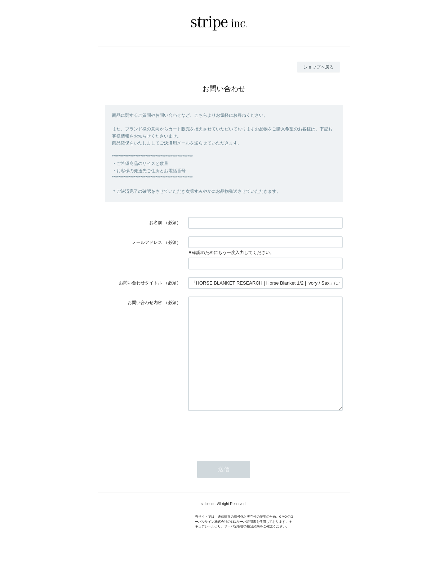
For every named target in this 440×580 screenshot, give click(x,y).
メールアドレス (147, 242)
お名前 (155, 222)
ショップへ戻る (318, 67)
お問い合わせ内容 (145, 302)
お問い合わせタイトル (140, 282)
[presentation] (243, 454)
